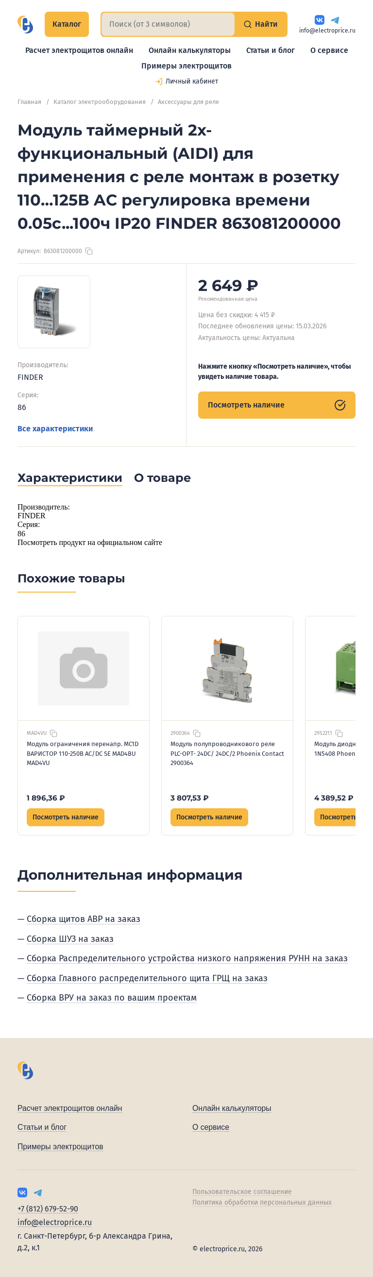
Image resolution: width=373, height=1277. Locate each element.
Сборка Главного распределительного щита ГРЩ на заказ (147, 978)
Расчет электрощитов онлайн (79, 50)
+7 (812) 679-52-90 (47, 1208)
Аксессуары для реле (188, 101)
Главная (29, 101)
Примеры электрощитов (186, 65)
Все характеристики (55, 428)
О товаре (162, 478)
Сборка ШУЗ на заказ (70, 939)
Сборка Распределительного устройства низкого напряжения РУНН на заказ (187, 958)
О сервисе (329, 50)
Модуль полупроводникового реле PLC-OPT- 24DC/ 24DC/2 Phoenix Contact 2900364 (227, 753)
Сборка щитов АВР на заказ (83, 919)
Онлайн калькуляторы (190, 50)
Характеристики (69, 478)
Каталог (66, 24)
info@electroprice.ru (327, 31)
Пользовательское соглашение (242, 1192)
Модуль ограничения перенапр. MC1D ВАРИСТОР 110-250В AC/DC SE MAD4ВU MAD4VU (82, 753)
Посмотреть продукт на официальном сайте (89, 542)
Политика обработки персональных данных (262, 1202)
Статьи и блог (270, 50)
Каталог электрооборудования (99, 101)
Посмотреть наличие (277, 405)
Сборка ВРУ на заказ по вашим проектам (112, 997)
